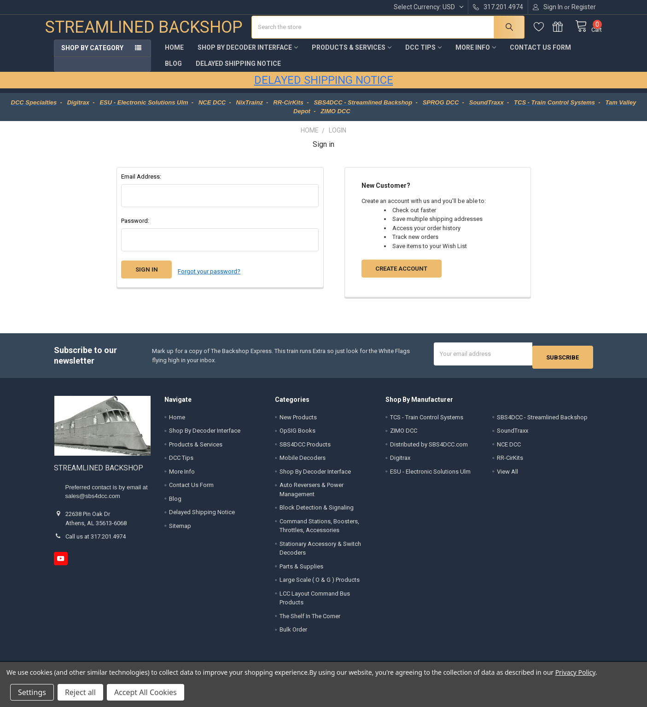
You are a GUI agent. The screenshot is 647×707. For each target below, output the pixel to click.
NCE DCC (509, 447)
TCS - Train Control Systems (426, 420)
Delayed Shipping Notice (238, 70)
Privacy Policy (575, 672)
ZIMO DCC (403, 434)
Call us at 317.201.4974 (95, 540)
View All (507, 474)
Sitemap (180, 529)
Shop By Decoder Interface (248, 54)
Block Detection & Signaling (317, 511)
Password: (135, 227)
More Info (475, 54)
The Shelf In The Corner (310, 619)
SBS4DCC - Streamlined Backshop (542, 420)
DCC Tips (423, 54)
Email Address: (141, 183)
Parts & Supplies (301, 569)
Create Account (401, 275)
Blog (173, 70)
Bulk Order (293, 633)
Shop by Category (92, 54)
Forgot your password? (209, 276)
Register (583, 7)
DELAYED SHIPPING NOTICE (323, 87)
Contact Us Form (540, 54)
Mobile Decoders (303, 461)
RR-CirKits (510, 461)
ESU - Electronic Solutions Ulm (430, 474)
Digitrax (400, 461)
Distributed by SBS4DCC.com (429, 447)
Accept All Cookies (145, 692)
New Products (298, 420)
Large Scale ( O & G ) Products (320, 583)
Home (174, 54)
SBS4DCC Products (305, 447)
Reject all (80, 692)
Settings (32, 692)
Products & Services (351, 54)
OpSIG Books (297, 434)
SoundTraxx (512, 434)
